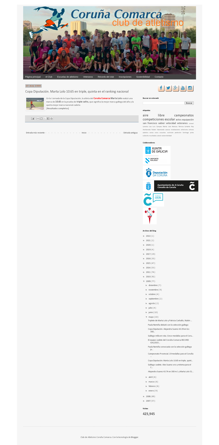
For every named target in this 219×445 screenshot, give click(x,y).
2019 (148, 250)
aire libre (158, 115)
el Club (49, 77)
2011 (148, 272)
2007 (148, 401)
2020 (148, 245)
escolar (170, 119)
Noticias (175, 127)
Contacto (159, 77)
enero (151, 391)
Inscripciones (125, 77)
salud (159, 136)
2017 (148, 254)
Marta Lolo (167, 127)
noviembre (154, 290)
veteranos (183, 123)
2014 (148, 268)
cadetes (146, 133)
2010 (148, 277)
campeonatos (184, 115)
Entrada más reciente (35, 133)
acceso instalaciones (173, 130)
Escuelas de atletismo (67, 77)
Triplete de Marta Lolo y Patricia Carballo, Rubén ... (170, 320)
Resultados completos (57, 108)
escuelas (163, 133)
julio (151, 308)
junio (151, 312)
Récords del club (106, 77)
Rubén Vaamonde (158, 130)
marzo (152, 382)
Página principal (33, 77)
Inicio (84, 133)
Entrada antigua (131, 133)
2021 (148, 240)
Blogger (134, 437)
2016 (148, 259)
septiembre (154, 299)
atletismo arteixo (187, 130)
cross (157, 133)
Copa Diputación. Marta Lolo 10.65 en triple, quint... (170, 361)
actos (179, 119)
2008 (148, 396)
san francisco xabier (154, 123)
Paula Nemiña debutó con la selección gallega (168, 325)
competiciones (154, 119)
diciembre (153, 285)
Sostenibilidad (143, 77)
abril (151, 377)
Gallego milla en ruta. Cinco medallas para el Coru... (170, 336)
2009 (148, 281)
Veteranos (88, 77)
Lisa (150, 127)
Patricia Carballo (185, 127)
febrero (152, 386)
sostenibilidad (166, 136)
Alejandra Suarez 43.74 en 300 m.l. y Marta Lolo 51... (171, 371)
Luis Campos (157, 127)
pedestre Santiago (182, 133)
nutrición (171, 133)
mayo (151, 317)
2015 (148, 263)
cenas (152, 133)
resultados (153, 136)
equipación (188, 119)
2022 (148, 236)
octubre (152, 294)
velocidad (171, 123)
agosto (152, 303)
